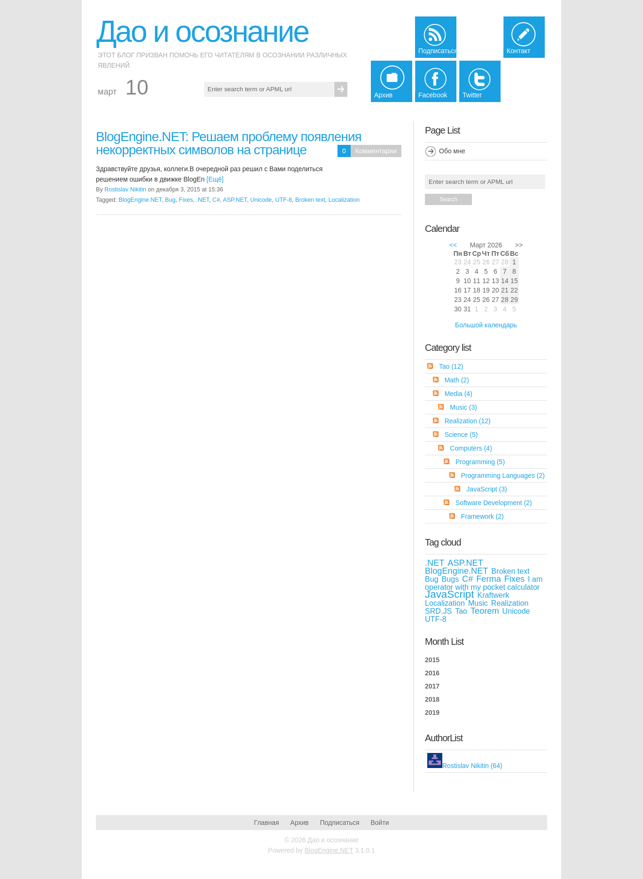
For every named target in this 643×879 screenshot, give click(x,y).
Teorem (484, 611)
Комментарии (376, 151)
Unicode (261, 200)
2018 (432, 699)
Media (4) (458, 393)
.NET (202, 200)
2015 (432, 660)
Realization (510, 603)
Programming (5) (480, 462)
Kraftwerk (493, 595)
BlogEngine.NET (140, 200)
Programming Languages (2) (503, 475)
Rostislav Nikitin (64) (472, 765)
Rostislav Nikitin (125, 189)
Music (478, 603)
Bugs (450, 579)
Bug (170, 200)
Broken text (310, 200)
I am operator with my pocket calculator (483, 583)
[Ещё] (214, 179)
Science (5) (461, 434)
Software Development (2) (493, 503)
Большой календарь (486, 325)
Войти (379, 822)
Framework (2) (482, 516)
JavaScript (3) (486, 489)
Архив (299, 822)
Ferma (488, 579)
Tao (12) (451, 366)
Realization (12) (468, 421)
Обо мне (452, 151)
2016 (432, 673)
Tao (461, 611)
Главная (266, 822)
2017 (432, 686)
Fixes (186, 200)
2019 (432, 712)
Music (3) (463, 407)
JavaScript (449, 594)
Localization (344, 200)
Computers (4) (471, 448)
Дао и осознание (202, 31)
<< (453, 245)
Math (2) (457, 380)
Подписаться (340, 822)
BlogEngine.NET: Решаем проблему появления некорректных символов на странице (228, 143)
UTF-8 (283, 200)
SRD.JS (438, 611)
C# (216, 200)
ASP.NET (235, 200)
